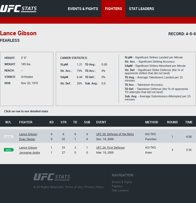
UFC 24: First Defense (110, 147)
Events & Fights (122, 182)
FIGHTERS (113, 8)
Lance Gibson (28, 134)
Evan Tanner (27, 139)
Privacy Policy (94, 187)
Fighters (117, 186)
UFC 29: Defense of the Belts (115, 134)
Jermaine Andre (29, 152)
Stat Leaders (120, 190)
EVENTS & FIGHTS (83, 8)
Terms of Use (73, 187)
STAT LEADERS (141, 8)
